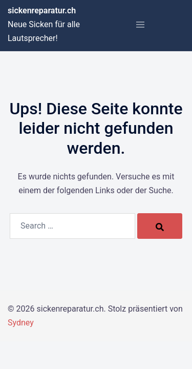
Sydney (21, 322)
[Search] (159, 226)
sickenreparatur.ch (42, 10)
